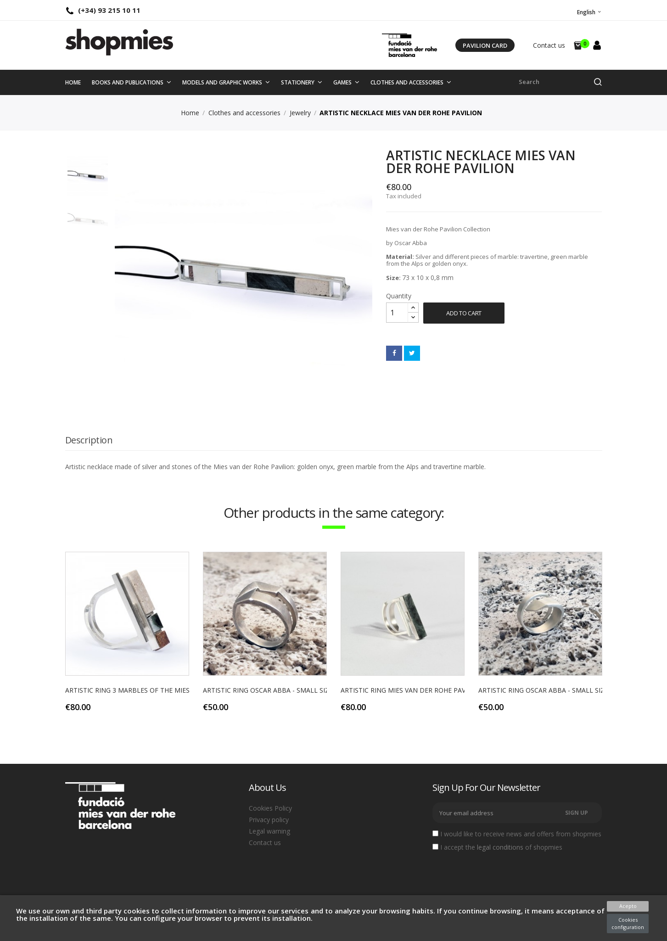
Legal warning (269, 831)
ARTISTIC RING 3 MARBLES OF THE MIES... (129, 690)
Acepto (628, 905)
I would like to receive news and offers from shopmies (516, 834)
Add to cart (463, 313)
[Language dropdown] (588, 12)
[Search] (560, 82)
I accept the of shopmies (497, 847)
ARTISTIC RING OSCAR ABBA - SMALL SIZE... (270, 690)
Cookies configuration (627, 923)
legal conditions (500, 847)
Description (89, 440)
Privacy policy (269, 819)
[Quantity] (397, 312)
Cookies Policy (270, 808)
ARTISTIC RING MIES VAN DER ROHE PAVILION (412, 690)
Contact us (549, 45)
